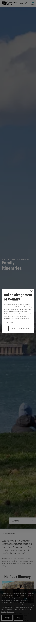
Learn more (9, 322)
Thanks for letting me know (20, 328)
